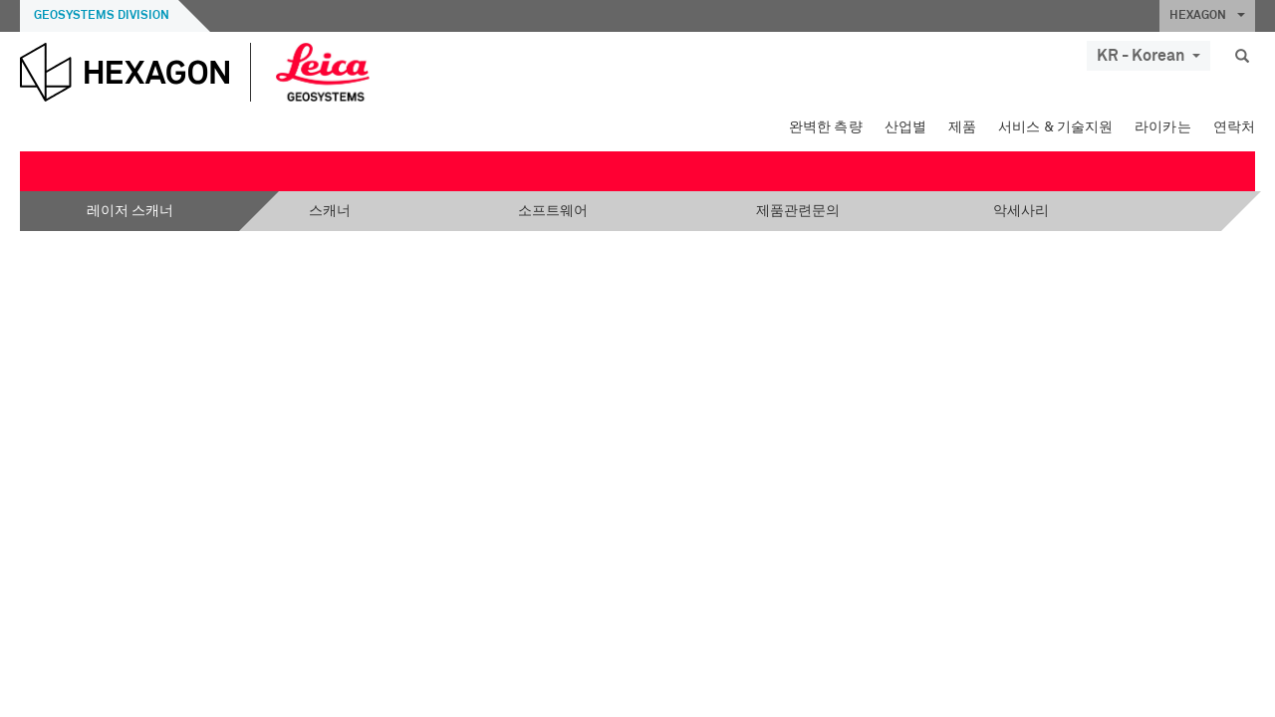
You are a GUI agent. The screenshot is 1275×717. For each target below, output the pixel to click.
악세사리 (1021, 211)
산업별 (905, 127)
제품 (962, 127)
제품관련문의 (798, 211)
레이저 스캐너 (130, 211)
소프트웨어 (553, 211)
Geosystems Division (101, 16)
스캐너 (330, 211)
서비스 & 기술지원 (1055, 127)
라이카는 (1163, 127)
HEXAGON (1207, 16)
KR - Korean (1148, 56)
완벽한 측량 (826, 127)
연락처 (1234, 127)
